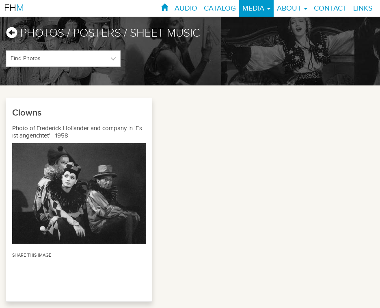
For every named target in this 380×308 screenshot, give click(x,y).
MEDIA (256, 8)
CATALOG (220, 8)
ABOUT (292, 8)
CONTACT (330, 8)
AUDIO (186, 8)
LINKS (363, 8)
